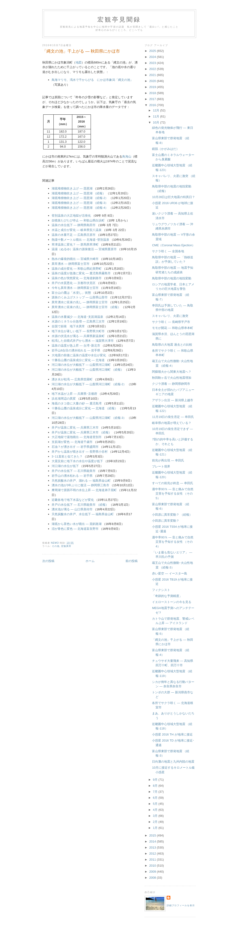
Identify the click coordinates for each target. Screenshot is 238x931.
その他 (56, 546)
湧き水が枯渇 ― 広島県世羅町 (72, 379)
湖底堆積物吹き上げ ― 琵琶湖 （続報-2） (80, 198)
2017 (153, 99)
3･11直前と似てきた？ (67, 456)
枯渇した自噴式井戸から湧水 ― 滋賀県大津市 (83, 340)
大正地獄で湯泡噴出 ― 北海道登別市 (77, 437)
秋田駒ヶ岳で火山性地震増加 (171, 377)
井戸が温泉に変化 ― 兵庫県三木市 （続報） (82, 432)
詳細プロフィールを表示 (181, 905)
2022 (153, 69)
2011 (153, 859)
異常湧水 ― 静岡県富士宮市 (70, 263)
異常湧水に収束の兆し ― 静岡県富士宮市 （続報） (86, 307)
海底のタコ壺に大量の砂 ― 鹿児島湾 (77, 403)
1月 (156, 828)
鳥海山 (126, 156)
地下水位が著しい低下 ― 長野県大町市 (78, 331)
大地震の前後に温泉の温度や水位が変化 (79, 355)
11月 (156, 116)
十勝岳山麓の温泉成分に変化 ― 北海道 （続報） (85, 408)
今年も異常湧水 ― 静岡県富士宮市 (75, 288)
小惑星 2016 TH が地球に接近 (172, 734)
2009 (153, 871)
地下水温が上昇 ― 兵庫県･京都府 (74, 393)
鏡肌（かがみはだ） (165, 149)
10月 (156, 122)
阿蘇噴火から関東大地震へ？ (171, 371)
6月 (156, 797)
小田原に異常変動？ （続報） (172, 514)
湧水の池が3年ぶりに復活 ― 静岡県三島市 (80, 485)
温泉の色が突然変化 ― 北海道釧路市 (77, 278)
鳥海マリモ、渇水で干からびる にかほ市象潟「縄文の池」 (92, 80)
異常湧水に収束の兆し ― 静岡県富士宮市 (80, 302)
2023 (153, 63)
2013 (153, 847)
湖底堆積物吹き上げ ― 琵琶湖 (72, 188)
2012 (153, 853)
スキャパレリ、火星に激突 (170, 316)
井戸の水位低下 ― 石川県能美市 (74, 471)
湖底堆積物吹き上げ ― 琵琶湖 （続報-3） (80, 203)
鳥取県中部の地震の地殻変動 (171, 278)
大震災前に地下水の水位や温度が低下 (77, 461)
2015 (153, 835)
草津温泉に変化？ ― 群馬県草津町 (75, 244)
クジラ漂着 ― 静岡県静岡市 (171, 383)
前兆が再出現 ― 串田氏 (168, 460)
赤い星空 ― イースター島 (169, 573)
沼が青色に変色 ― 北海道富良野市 (75, 528)
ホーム (90, 561)
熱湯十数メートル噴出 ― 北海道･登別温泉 (80, 239)
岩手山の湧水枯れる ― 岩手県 (72, 475)
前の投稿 (132, 561)
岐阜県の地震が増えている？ (171, 423)
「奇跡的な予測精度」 (167, 596)
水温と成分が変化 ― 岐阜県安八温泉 (77, 230)
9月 (156, 779)
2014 (153, 841)
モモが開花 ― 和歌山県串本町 (172, 328)
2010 (153, 865)
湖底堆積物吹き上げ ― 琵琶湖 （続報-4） (80, 207)
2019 (153, 87)
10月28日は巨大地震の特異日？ (173, 197)
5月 (156, 803)
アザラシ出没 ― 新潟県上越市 (172, 400)
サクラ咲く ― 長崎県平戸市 (171, 322)
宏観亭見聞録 (119, 19)
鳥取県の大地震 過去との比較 (172, 344)
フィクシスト (161, 590)
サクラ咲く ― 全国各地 (168, 251)
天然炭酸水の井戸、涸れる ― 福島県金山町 (81, 480)
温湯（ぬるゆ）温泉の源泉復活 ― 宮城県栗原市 (84, 249)
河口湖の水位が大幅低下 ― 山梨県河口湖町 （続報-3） (89, 418)
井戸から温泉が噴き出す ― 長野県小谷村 (80, 451)
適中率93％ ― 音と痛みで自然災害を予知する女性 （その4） (172, 542)
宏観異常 (66, 546)
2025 (153, 51)
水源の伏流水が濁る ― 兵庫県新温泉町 (78, 336)
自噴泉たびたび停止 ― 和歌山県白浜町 (78, 220)
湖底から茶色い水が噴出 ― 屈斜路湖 (77, 524)
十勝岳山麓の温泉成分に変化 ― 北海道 (78, 360)
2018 (153, 93)
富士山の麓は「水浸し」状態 (71, 292)
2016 (153, 105)
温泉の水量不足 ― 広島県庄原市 (74, 235)
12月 (156, 110)
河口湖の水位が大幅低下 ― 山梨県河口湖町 (81, 364)
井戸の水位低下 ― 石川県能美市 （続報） (80, 504)
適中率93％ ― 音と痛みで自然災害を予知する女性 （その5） (172, 493)
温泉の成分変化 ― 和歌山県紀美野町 (77, 268)
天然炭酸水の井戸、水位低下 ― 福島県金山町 (83, 514)
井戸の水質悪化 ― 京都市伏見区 (74, 283)
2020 (153, 81)
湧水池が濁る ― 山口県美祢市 (72, 509)
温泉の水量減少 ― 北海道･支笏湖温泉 (77, 317)
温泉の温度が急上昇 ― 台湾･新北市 (76, 345)
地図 (79, 62)
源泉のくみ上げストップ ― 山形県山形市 (80, 297)
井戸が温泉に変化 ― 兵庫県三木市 (75, 427)
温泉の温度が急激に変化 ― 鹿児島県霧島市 (81, 273)
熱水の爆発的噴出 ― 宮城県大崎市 (75, 259)
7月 (156, 791)
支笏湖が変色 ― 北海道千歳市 (72, 442)
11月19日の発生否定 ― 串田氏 (173, 417)
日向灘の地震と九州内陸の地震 (173, 761)
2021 (153, 75)
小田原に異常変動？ (165, 520)
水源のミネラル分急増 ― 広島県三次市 (78, 321)
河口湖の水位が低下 (65, 466)
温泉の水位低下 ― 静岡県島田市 (74, 225)
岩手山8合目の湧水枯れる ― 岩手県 (76, 350)
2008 (153, 877)
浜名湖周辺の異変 (64, 398)
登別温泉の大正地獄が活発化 (71, 215)
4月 (156, 809)
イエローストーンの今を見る (171, 602)
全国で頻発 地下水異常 (68, 326)
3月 (156, 815)
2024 (153, 57)
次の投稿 (48, 561)
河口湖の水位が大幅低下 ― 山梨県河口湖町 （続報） (88, 369)
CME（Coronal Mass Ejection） (173, 245)
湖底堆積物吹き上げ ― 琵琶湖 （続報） (79, 193)
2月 (156, 822)
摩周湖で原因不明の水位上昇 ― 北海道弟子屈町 (84, 490)
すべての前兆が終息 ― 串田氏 (172, 483)
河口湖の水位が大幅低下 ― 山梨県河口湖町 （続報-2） (89, 384)
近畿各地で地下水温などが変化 (73, 500)
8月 (156, 785)
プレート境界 (161, 466)
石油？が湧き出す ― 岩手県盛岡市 (75, 446)
